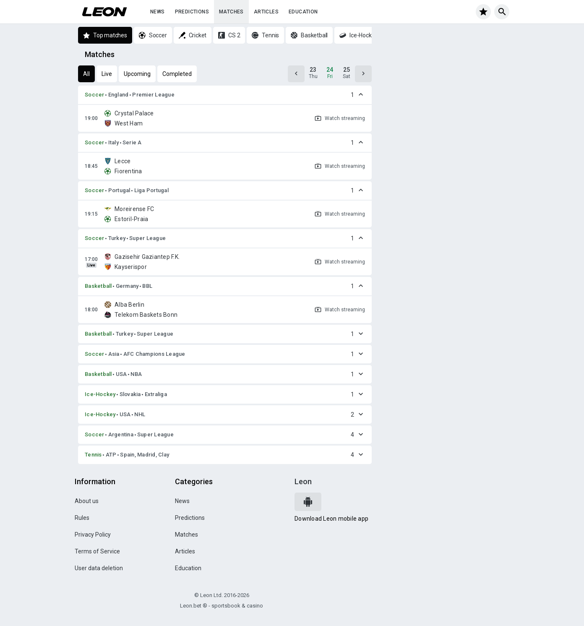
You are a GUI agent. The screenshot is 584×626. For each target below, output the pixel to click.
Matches (231, 12)
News (157, 12)
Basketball (98, 286)
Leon (303, 481)
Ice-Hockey (100, 394)
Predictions (192, 12)
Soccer (94, 94)
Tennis (93, 454)
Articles (266, 12)
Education (303, 12)
